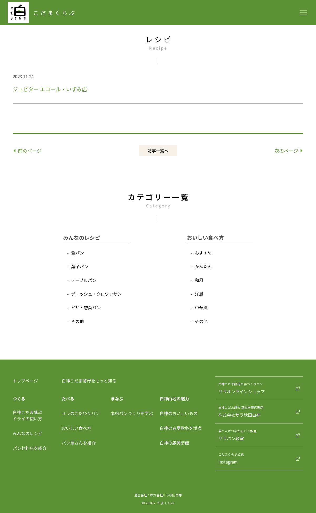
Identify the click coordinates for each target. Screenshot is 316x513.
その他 (77, 321)
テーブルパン (83, 280)
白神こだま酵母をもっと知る (89, 380)
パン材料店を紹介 (30, 448)
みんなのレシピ (27, 433)
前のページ (28, 150)
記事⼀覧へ (158, 150)
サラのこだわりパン (81, 413)
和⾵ (199, 280)
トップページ (25, 380)
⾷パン (77, 253)
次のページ (288, 150)
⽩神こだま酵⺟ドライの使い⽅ (27, 415)
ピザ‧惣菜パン (86, 307)
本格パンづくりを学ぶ (132, 413)
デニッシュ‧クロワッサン (96, 294)
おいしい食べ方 (76, 428)
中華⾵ (201, 307)
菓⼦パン (79, 266)
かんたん (203, 266)
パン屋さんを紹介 (79, 443)
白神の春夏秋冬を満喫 (181, 428)
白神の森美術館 (174, 443)
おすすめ (203, 253)
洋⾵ (199, 294)
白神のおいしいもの (178, 413)
